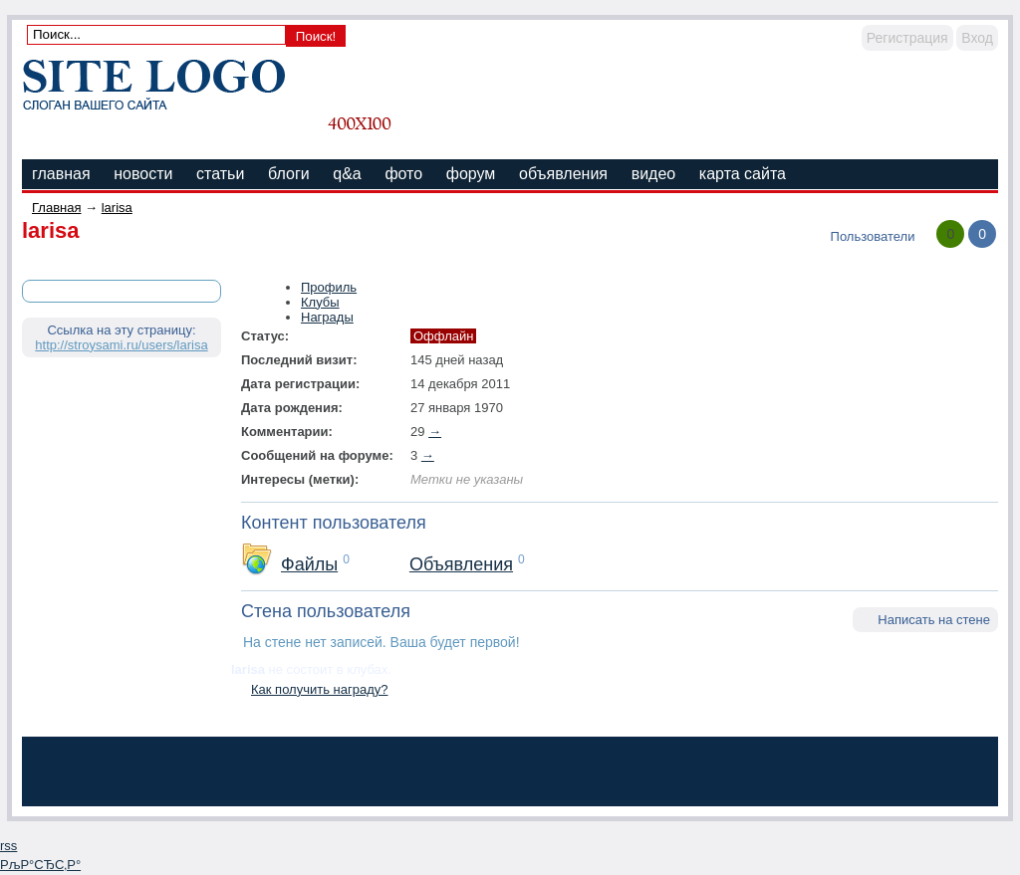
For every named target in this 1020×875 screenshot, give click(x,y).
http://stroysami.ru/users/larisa (121, 344)
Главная (56, 207)
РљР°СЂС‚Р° (40, 864)
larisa (117, 207)
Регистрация (907, 38)
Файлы (309, 564)
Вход (977, 38)
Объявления (461, 564)
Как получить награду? (319, 689)
